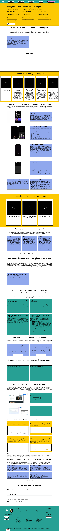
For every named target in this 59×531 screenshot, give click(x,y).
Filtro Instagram (28, 510)
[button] (29, 489)
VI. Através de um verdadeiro (11, 20)
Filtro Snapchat (28, 511)
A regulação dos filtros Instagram (43, 17)
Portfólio (37, 510)
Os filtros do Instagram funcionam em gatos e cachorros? (18, 499)
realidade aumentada (25, 40)
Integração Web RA (38, 520)
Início (16, 510)
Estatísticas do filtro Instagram (43, 14)
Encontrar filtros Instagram (11, 11)
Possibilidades (38, 511)
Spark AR (8, 528)
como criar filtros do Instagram (40, 253)
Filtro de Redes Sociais (19, 521)
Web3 (37, 522)
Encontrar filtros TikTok (34, 528)
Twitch (39, 528)
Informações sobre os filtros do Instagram (44, 19)
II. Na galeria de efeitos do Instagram (13, 14)
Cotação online (18, 520)
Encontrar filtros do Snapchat (26, 528)
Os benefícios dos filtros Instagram (27, 17)
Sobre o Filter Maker (18, 511)
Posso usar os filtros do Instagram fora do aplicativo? (17, 496)
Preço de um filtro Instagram (42, 11)
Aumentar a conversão (29, 520)
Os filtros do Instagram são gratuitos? (14, 494)
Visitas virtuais (42, 528)
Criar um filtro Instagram (26, 14)
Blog (16, 519)
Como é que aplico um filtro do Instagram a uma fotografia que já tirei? (20, 501)
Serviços (37, 518)
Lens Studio (11, 528)
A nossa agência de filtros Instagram (28, 19)
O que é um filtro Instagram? (27, 11)
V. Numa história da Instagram (12, 19)
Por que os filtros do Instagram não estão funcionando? (18, 489)
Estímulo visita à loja (28, 521)
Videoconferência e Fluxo (39, 519)
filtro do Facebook (18, 522)
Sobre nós (47, 512)
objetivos (49, 264)
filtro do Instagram (11, 106)
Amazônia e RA (47, 528)
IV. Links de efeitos (10, 17)
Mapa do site (27, 522)
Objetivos (27, 519)
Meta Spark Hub (36, 397)
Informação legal (28, 518)
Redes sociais (17, 518)
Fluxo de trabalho (38, 521)
